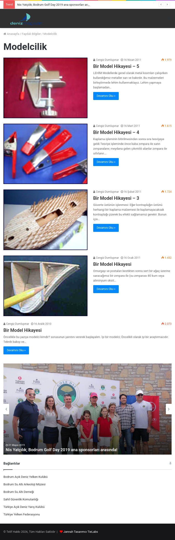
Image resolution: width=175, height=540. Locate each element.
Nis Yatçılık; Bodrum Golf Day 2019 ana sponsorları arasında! (57, 4)
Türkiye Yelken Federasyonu (21, 514)
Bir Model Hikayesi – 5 (116, 66)
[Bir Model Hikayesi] (45, 286)
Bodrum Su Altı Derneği (18, 492)
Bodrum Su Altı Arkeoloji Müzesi (24, 484)
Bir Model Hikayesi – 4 (116, 132)
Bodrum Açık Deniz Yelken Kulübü (25, 477)
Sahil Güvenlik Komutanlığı (20, 499)
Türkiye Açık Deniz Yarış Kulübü (23, 507)
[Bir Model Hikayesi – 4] (45, 154)
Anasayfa (11, 34)
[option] (87, 409)
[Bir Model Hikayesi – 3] (45, 219)
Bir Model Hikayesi (112, 264)
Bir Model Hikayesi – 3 (116, 198)
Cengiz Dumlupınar (106, 59)
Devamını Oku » (106, 95)
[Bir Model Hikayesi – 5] (45, 88)
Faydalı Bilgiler (31, 34)
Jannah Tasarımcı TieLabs (80, 531)
